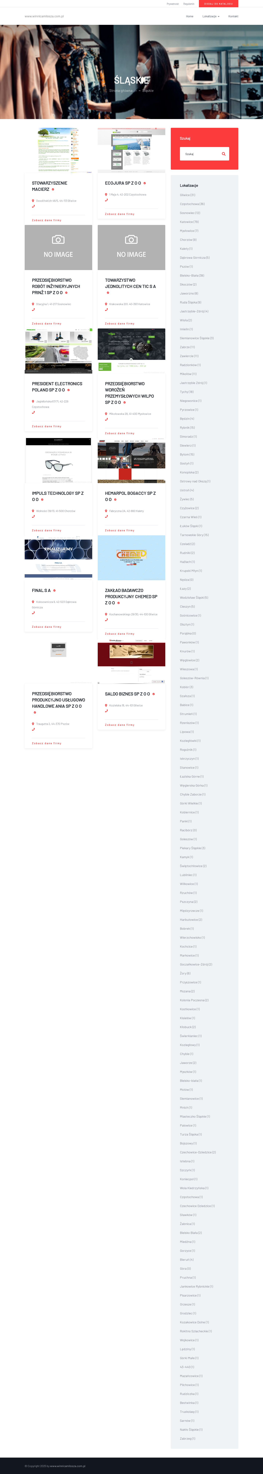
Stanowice (189, 767)
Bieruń (186, 1259)
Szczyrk (187, 1170)
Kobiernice (189, 812)
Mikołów (188, 374)
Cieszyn (187, 606)
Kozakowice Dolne (194, 1322)
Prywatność (173, 3)
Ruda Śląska (190, 302)
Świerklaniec (190, 1036)
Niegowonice (190, 401)
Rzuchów (188, 893)
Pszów (186, 266)
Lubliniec (188, 875)
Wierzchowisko (192, 937)
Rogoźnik (188, 749)
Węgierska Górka (193, 785)
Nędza (186, 580)
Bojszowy (188, 1143)
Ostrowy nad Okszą (195, 481)
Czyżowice (189, 508)
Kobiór (186, 687)
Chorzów (188, 240)
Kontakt (233, 16)
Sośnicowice (190, 615)
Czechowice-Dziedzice (198, 1152)
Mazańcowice (191, 1376)
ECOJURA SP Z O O (125, 183)
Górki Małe (189, 1358)
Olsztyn (187, 624)
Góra (185, 1268)
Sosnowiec (190, 213)
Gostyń (186, 463)
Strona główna (120, 90)
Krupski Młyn (191, 571)
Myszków (188, 1072)
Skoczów (188, 284)
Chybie (186, 1054)
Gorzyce (187, 1251)
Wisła (186, 320)
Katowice (189, 222)
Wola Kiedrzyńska (194, 1188)
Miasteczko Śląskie (195, 1116)
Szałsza (187, 696)
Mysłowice (189, 231)
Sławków (188, 1215)
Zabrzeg (187, 1438)
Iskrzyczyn (189, 758)
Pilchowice (189, 1385)
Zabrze (187, 347)
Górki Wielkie (191, 803)
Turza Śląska (191, 1134)
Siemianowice (191, 1098)
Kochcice (188, 946)
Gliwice (187, 195)
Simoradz (188, 436)
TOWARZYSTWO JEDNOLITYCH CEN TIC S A (130, 285)
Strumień (188, 714)
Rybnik (187, 427)
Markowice (189, 955)
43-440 (187, 1367)
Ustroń (187, 490)
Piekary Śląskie (192, 848)
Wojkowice (189, 1340)
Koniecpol (188, 1179)
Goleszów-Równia (194, 678)
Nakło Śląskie (191, 1429)
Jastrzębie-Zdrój (194, 311)
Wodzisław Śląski (194, 597)
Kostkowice (190, 1009)
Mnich (186, 1107)
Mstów (186, 1089)
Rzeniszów (189, 723)
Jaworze (188, 1063)
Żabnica (187, 1224)
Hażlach (187, 562)
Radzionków (190, 365)
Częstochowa (192, 204)
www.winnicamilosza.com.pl (44, 16)
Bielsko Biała (191, 1233)
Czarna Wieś (190, 517)
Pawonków (189, 642)
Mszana (187, 991)
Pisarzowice (190, 1295)
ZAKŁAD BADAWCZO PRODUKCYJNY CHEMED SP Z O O (131, 596)
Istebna (187, 1161)
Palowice (188, 1125)
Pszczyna (188, 902)
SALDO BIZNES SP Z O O (130, 693)
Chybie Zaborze (192, 794)
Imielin (186, 329)
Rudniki (187, 553)
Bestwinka (189, 1403)
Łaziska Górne (191, 776)
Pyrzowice (189, 410)
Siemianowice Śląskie (197, 338)
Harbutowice (191, 919)
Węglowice (189, 660)
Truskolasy (189, 1412)
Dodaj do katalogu (218, 3)
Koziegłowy (189, 1045)
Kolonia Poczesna (194, 1000)
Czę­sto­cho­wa (191, 1197)
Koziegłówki (190, 741)
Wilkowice (189, 884)
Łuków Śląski (191, 526)
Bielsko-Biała (192, 275)
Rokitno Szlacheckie (196, 1331)
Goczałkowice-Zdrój (196, 964)
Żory (185, 973)
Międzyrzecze (191, 911)
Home (189, 16)
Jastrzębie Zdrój (193, 383)
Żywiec (187, 499)
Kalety (186, 248)
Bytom (187, 454)
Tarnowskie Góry (194, 535)
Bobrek (187, 928)
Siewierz (187, 445)
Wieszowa (189, 669)
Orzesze (187, 1304)
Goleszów (188, 839)
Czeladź (187, 544)
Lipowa (187, 732)
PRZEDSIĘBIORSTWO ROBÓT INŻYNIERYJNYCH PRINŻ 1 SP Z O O (56, 286)
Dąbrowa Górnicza (194, 257)
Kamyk (186, 857)
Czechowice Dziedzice (197, 1206)
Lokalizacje (209, 16)
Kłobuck (188, 1027)
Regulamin (188, 3)
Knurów (187, 651)
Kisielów (187, 1018)
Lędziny (187, 1349)
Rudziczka (189, 1394)
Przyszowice (190, 982)
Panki (185, 821)
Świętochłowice (193, 866)
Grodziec (188, 1313)
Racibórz (188, 830)
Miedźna (187, 1242)
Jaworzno (189, 293)
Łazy (185, 588)
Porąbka (188, 633)
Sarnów (187, 1420)
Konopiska (189, 472)
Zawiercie (189, 356)
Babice (186, 705)
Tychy (186, 392)
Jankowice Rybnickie (196, 1286)
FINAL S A (44, 590)
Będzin (187, 418)
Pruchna (188, 1277)
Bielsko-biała (191, 1081)
